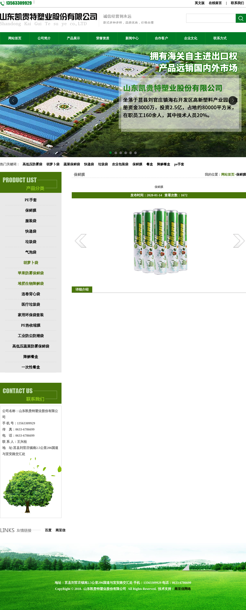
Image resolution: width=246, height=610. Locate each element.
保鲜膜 (137, 164)
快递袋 (89, 164)
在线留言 (215, 3)
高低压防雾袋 (32, 164)
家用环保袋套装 (31, 315)
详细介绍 (82, 289)
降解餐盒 (163, 164)
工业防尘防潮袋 (31, 336)
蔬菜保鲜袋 (72, 164)
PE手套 (31, 200)
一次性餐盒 (31, 367)
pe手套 (179, 164)
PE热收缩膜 (30, 325)
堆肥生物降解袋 (31, 284)
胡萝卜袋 (52, 164)
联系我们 (237, 3)
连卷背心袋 (31, 294)
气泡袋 (30, 252)
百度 (48, 530)
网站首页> (228, 174)
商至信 (60, 530)
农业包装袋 (120, 164)
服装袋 (30, 221)
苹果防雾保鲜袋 (31, 273)
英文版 (200, 3)
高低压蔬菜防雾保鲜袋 (30, 346)
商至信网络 (182, 589)
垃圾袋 (103, 164)
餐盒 (149, 164)
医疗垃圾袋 (31, 304)
